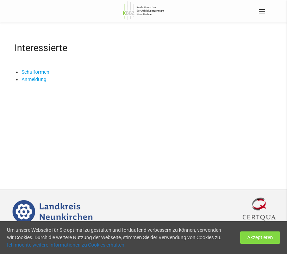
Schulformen (35, 72)
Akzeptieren (260, 237)
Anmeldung (33, 79)
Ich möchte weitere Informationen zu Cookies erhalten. (66, 245)
